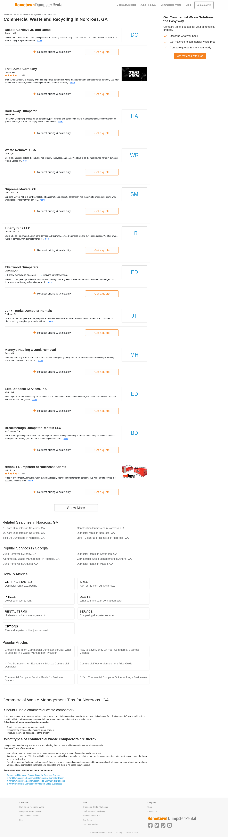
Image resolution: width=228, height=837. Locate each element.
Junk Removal (148, 5)
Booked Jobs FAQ (91, 816)
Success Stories (90, 824)
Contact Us (152, 811)
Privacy (119, 832)
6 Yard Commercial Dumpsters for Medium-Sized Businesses (34, 784)
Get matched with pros (190, 56)
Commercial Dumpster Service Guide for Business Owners (33, 775)
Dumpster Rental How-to (30, 811)
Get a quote (102, 52)
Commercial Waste (171, 5)
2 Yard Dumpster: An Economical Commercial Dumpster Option (35, 778)
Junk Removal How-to (29, 816)
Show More (76, 508)
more (39, 40)
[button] (150, 825)
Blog (188, 5)
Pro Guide (87, 820)
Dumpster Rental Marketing (95, 807)
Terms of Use (132, 832)
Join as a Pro (204, 5)
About (150, 807)
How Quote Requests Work (31, 807)
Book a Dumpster (126, 5)
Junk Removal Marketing (94, 811)
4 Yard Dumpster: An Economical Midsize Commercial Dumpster (36, 781)
